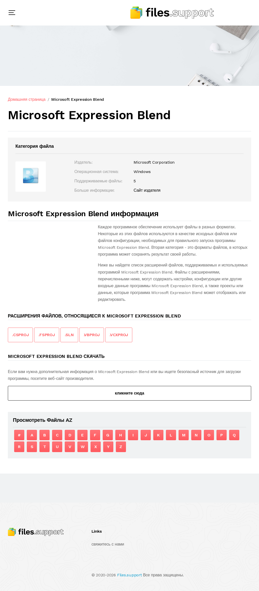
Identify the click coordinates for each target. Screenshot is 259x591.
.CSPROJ (20, 334)
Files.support (129, 575)
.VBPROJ (92, 334)
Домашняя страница (27, 99)
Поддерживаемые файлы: (98, 181)
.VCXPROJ (119, 334)
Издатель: (83, 162)
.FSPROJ (46, 334)
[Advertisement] (50, 259)
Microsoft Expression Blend (77, 99)
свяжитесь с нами (108, 544)
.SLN (69, 334)
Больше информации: (94, 190)
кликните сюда (129, 393)
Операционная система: (96, 171)
